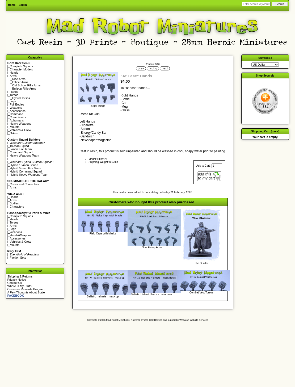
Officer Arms (20, 82)
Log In (23, 4)
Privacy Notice (16, 279)
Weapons (16, 107)
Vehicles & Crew (20, 130)
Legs (13, 101)
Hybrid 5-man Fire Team (25, 168)
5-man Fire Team (21, 149)
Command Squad (21, 152)
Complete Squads (21, 66)
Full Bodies (17, 104)
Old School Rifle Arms (26, 85)
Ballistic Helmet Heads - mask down (152, 294)
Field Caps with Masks (103, 233)
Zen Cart (149, 320)
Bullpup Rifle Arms (24, 88)
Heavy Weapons (20, 123)
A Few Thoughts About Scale (26, 292)
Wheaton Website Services (193, 320)
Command (16, 114)
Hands (14, 91)
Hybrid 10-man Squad (24, 165)
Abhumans (17, 120)
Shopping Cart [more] (265, 131)
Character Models (21, 69)
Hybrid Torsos (21, 98)
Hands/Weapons (20, 235)
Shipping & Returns (20, 276)
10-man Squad (19, 146)
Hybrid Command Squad (26, 171)
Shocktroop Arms (152, 247)
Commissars (18, 117)
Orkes (14, 133)
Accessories (18, 110)
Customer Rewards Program (25, 289)
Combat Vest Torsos (201, 292)
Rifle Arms (19, 79)
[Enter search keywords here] (256, 4)
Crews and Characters (24, 184)
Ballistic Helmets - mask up (103, 296)
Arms (13, 187)
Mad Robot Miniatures (118, 320)
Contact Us (14, 282)
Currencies (265, 57)
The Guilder (201, 263)
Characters (17, 206)
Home (11, 4)
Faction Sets (18, 257)
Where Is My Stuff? (19, 286)
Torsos (14, 94)
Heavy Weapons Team (24, 155)
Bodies (14, 203)
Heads (14, 72)
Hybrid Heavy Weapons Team (29, 174)
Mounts (14, 126)
